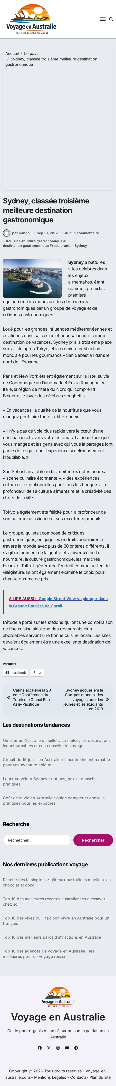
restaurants (61, 245)
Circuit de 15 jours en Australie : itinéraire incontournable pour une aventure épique (56, 762)
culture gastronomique (43, 241)
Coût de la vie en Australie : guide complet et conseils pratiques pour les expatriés (54, 800)
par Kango (16, 233)
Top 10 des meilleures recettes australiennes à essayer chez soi (54, 901)
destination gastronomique (26, 245)
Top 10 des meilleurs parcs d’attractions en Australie (52, 937)
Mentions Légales (50, 1077)
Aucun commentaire (82, 233)
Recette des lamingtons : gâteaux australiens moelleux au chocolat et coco (57, 882)
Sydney (81, 245)
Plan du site (100, 1077)
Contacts (78, 1077)
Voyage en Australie (58, 1017)
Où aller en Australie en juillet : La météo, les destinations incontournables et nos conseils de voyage (56, 743)
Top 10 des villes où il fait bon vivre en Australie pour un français (56, 921)
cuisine (14, 241)
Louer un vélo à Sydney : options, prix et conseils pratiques (49, 781)
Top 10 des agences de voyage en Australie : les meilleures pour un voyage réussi (48, 954)
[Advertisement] (58, 127)
